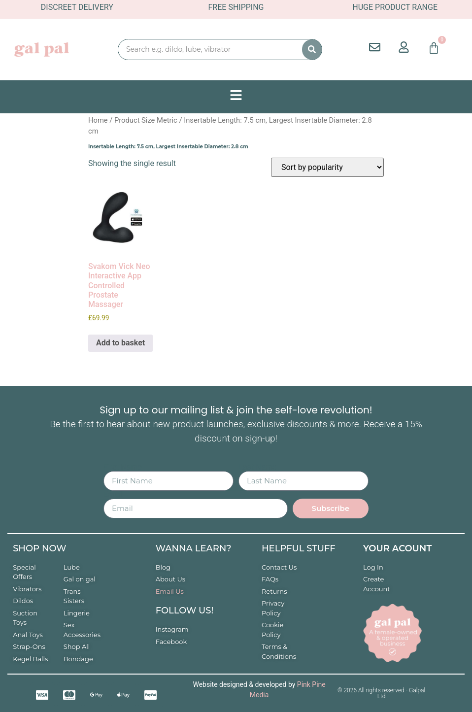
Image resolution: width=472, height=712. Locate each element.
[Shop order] (327, 167)
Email (113, 495)
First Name (122, 467)
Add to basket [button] (120, 342)
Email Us (170, 591)
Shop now (39, 548)
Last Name (257, 467)
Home (98, 120)
